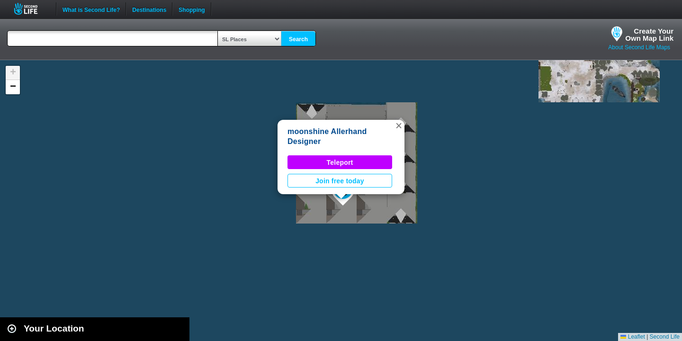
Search (298, 39)
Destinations (149, 9)
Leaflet (632, 336)
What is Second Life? (91, 9)
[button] (398, 125)
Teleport (340, 162)
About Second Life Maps (639, 47)
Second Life (31, 8)
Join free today (339, 181)
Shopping (192, 9)
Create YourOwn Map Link (649, 34)
